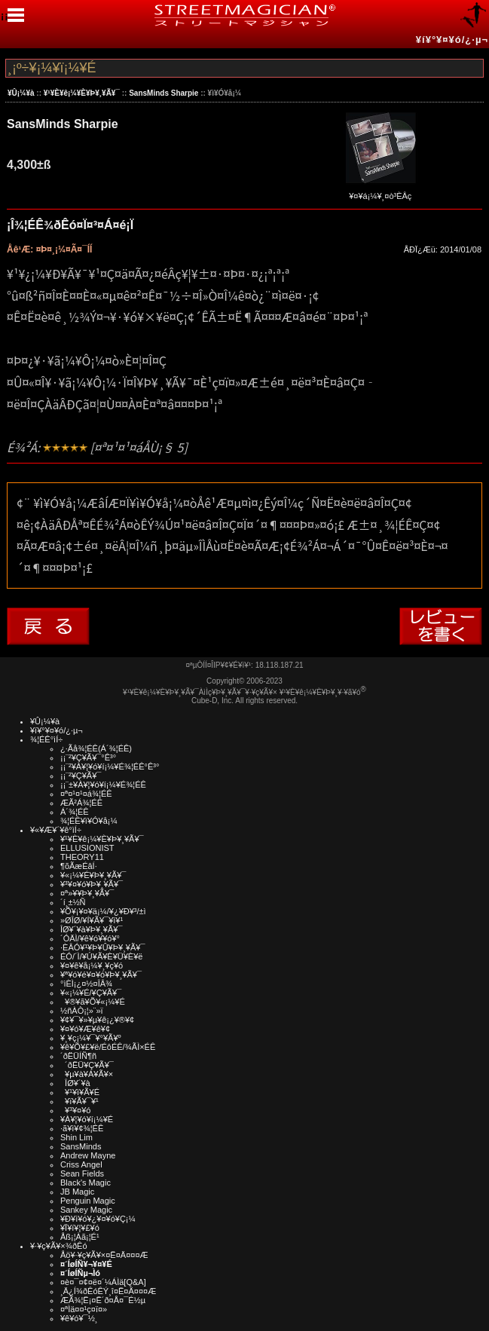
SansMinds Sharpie (163, 93)
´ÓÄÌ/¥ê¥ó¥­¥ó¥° (90, 938)
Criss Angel (81, 1164)
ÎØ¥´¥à (75, 1083)
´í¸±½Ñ (73, 902)
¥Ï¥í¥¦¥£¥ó (79, 1227)
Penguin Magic (87, 1200)
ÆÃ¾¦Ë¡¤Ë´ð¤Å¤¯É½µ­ (102, 1300)
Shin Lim (76, 1137)
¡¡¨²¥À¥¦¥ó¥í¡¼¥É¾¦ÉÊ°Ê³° (109, 766)
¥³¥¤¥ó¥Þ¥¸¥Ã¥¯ (91, 884)
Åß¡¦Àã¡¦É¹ (79, 1236)
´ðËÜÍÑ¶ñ (78, 1055)
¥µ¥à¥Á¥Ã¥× (86, 1074)
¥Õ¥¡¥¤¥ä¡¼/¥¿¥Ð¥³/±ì (103, 911)
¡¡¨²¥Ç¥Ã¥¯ (80, 775)
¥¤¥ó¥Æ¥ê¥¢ (85, 1028)
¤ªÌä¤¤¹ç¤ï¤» (83, 1309)
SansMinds (80, 1146)
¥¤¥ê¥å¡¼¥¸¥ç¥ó (91, 965)
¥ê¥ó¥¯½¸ (79, 1318)
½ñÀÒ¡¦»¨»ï (81, 1010)
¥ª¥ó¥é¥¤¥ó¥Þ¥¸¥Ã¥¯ (101, 974)
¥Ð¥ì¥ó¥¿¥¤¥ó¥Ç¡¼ (98, 1218)
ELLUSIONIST (87, 847)
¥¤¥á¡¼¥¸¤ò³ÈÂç (380, 191)
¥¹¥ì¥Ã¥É (79, 1092)
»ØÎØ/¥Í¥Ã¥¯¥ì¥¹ (91, 920)
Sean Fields (82, 1173)
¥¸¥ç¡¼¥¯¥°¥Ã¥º (90, 1037)
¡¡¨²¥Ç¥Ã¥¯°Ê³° (88, 757)
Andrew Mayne (87, 1155)
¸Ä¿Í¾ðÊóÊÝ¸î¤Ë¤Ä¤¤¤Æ (108, 1291)
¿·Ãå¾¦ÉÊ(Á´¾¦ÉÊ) (96, 748)
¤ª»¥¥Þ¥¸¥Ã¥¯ (87, 893)
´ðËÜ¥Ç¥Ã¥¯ (87, 1064)
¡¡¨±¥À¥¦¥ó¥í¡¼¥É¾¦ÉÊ (103, 784)
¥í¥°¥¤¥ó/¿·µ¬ (452, 39)
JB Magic (77, 1191)
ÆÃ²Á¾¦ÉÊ (81, 802)
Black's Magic (85, 1182)
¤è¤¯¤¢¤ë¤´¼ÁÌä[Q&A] (103, 1282)
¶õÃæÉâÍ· (78, 866)
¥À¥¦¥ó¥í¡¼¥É (86, 1119)
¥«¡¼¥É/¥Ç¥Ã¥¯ (90, 992)
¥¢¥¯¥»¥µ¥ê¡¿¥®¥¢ (97, 1019)
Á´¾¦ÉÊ (74, 811)
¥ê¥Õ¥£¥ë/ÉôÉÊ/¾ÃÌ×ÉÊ (107, 1046)
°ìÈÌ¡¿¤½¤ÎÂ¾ (86, 983)
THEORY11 (82, 856)
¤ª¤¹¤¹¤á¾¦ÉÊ (86, 793)
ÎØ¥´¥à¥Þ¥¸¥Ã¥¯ (91, 929)
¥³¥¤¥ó (75, 1110)
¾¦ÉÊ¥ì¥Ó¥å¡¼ (89, 820)
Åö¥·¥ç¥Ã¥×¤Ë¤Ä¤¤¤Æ (104, 1254)
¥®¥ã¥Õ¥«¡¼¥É (92, 1001)
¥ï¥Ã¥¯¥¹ (79, 1101)
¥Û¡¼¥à (21, 93)
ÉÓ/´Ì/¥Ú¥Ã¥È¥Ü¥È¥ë (101, 956)
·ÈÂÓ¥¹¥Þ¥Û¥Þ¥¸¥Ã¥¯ (102, 947)
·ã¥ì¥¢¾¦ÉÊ (81, 1128)
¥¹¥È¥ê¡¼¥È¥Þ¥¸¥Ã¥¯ (82, 93)
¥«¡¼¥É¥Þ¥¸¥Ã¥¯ (93, 875)
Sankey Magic (86, 1209)
